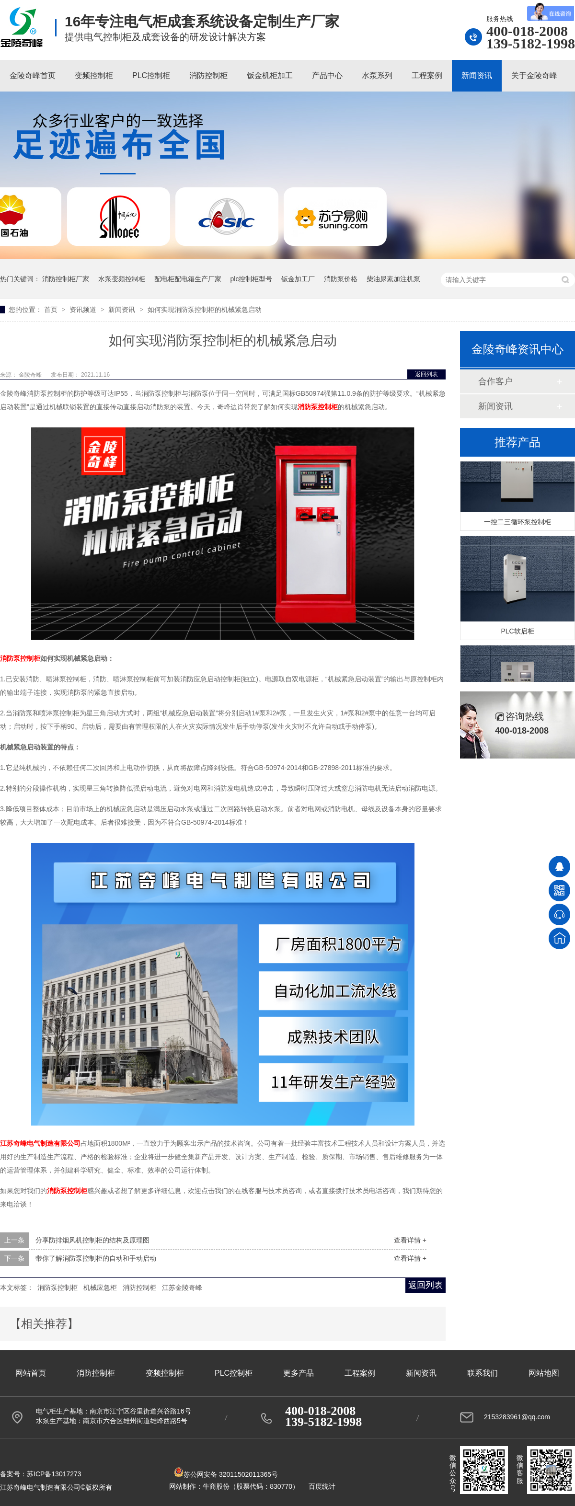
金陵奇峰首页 (33, 75)
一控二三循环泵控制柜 (517, 523)
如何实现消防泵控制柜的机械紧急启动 (205, 309)
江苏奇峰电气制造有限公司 (40, 1143)
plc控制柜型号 (251, 279)
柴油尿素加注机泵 (393, 279)
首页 (51, 309)
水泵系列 (377, 75)
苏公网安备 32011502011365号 (226, 1474)
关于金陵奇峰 (534, 75)
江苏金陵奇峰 (182, 1287)
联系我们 (482, 1373)
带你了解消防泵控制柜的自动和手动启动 (95, 1258)
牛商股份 (216, 1486)
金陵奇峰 (31, 374)
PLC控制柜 (151, 75)
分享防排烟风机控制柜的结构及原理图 (92, 1240)
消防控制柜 (208, 75)
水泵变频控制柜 (121, 279)
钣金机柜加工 (270, 75)
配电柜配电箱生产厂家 (187, 279)
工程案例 (427, 75)
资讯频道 (83, 309)
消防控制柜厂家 (65, 279)
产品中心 (327, 75)
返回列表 (426, 374)
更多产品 (298, 1373)
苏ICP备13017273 (54, 1474)
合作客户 (495, 381)
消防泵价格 (340, 279)
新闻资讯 (476, 75)
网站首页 (30, 1373)
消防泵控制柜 (57, 1287)
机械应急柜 (100, 1287)
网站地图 (544, 1373)
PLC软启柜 (517, 632)
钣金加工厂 (298, 279)
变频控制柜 (94, 75)
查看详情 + (410, 1240)
